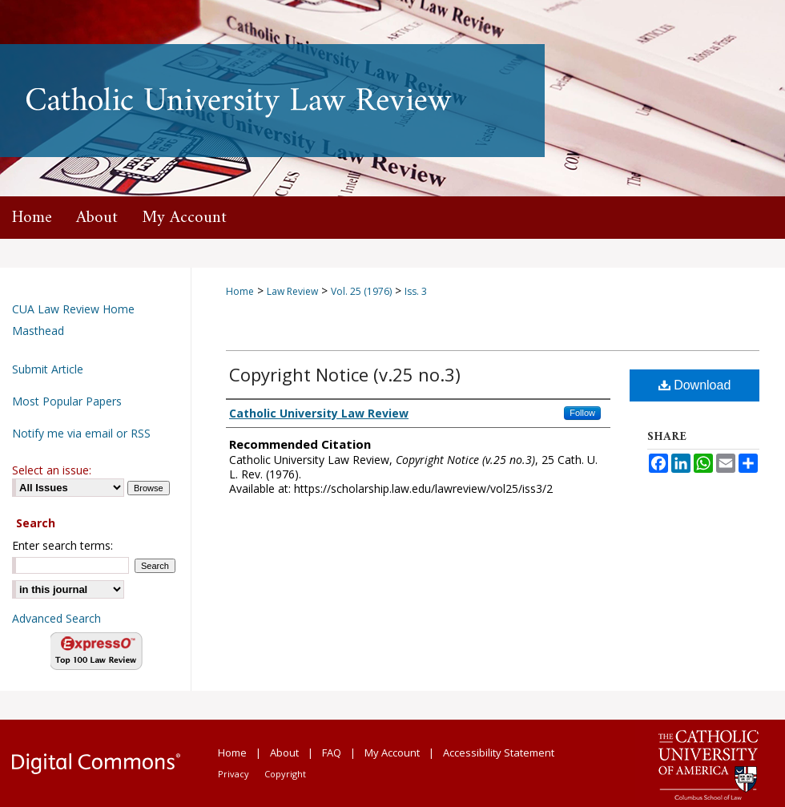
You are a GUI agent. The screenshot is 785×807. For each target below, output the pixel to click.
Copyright (285, 774)
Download (694, 385)
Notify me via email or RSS (81, 433)
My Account (392, 752)
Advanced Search (56, 618)
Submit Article (47, 369)
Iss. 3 (416, 291)
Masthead (38, 330)
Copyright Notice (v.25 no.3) (345, 374)
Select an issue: (51, 470)
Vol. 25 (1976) (361, 291)
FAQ (331, 752)
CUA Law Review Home (73, 309)
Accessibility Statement (498, 752)
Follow (582, 413)
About (284, 752)
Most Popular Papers (67, 401)
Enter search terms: (62, 545)
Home (240, 291)
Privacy (233, 774)
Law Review (292, 291)
